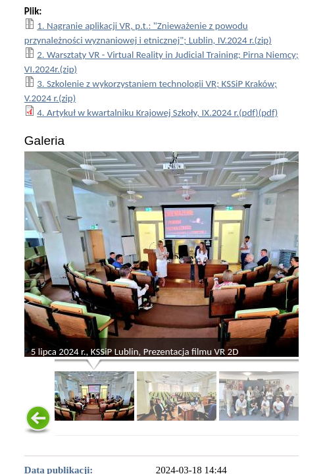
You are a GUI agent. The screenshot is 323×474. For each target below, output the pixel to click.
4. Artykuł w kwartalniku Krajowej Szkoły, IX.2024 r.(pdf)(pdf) (157, 112)
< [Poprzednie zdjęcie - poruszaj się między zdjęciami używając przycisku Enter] (34, 259)
